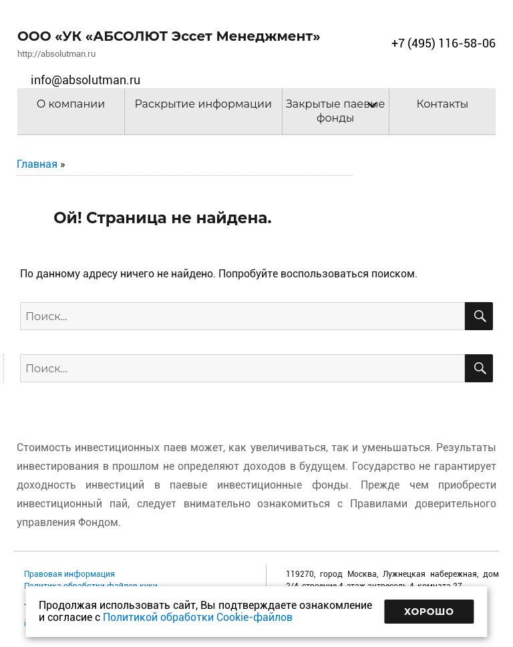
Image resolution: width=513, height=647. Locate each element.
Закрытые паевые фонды (335, 111)
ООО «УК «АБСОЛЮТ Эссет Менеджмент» (169, 36)
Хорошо (429, 612)
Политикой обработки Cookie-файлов (198, 617)
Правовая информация (69, 574)
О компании (71, 104)
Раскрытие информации (203, 104)
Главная (37, 164)
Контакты (442, 104)
